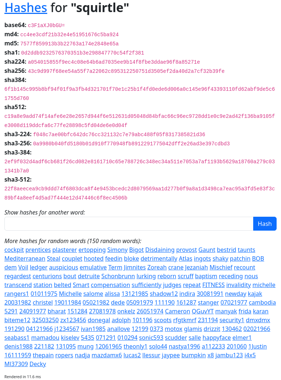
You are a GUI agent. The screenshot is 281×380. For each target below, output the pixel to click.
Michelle (70, 294)
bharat (57, 311)
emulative (93, 267)
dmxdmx (258, 320)
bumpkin (193, 355)
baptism (206, 276)
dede (118, 302)
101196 (142, 320)
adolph (121, 320)
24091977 (32, 311)
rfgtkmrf (184, 320)
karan (261, 311)
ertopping (92, 250)
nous (251, 276)
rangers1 (16, 294)
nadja (82, 355)
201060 (236, 346)
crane (176, 267)
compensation (110, 285)
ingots (202, 258)
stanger (208, 302)
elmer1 (242, 338)
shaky (220, 258)
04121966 (39, 329)
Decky (38, 364)
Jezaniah (196, 267)
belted (62, 285)
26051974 (150, 311)
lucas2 (132, 355)
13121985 (134, 294)
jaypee (171, 355)
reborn (166, 276)
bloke (131, 258)
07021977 (234, 302)
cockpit (14, 250)
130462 (232, 329)
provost (186, 250)
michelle (264, 285)
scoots (163, 320)
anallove (118, 329)
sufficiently (146, 285)
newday (235, 294)
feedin (113, 258)
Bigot (136, 250)
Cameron (177, 311)
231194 (208, 320)
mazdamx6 (106, 355)
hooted (94, 258)
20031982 (17, 302)
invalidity (238, 285)
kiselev (70, 338)
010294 (127, 338)
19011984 (67, 302)
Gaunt (206, 250)
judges (172, 285)
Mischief (221, 267)
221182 (44, 346)
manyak (226, 311)
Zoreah (157, 267)
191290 (14, 329)
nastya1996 (184, 346)
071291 (106, 338)
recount (244, 267)
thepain (43, 355)
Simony (117, 250)
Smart (81, 285)
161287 (186, 302)
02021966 (256, 329)
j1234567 (66, 329)
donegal (99, 320)
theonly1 (136, 346)
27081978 (102, 311)
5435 (87, 338)
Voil (23, 267)
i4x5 (250, 355)
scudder (176, 338)
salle (194, 338)
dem (10, 267)
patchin (240, 258)
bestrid (226, 250)
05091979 (139, 302)
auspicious (63, 267)
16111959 (17, 355)
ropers (64, 355)
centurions (47, 276)
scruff (186, 276)
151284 (77, 311)
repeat (192, 285)
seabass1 (17, 338)
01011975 (44, 294)
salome (93, 294)
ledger (38, 267)
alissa (112, 294)
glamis (193, 329)
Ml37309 (16, 364)
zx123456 (73, 320)
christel (43, 302)
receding (231, 276)
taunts (246, 250)
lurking (146, 276)
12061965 (108, 346)
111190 (165, 302)
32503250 (45, 320)
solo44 (158, 346)
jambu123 (229, 355)
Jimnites (135, 267)
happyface (217, 338)
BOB (258, 258)
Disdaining (160, 250)
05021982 (96, 302)
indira (187, 294)
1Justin (257, 346)
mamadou (45, 338)
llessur (151, 355)
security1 (232, 320)
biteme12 (17, 320)
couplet (72, 258)
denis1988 (18, 346)
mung (86, 346)
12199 (140, 329)
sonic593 (151, 338)
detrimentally (158, 258)
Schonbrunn (118, 276)
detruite (89, 276)
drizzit (212, 329)
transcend (18, 285)
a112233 (213, 346)
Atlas (185, 258)
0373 (156, 329)
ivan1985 (93, 329)
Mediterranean (24, 258)
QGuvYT (203, 311)
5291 (11, 311)
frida (245, 311)
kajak (255, 294)
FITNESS (213, 285)
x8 (210, 355)
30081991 (210, 294)
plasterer (64, 250)
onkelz (126, 311)
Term (115, 267)
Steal (53, 258)
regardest (17, 276)
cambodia (262, 302)
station (42, 285)
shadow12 (164, 294)
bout (69, 276)
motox (173, 329)
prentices (38, 250)
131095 (66, 346)
